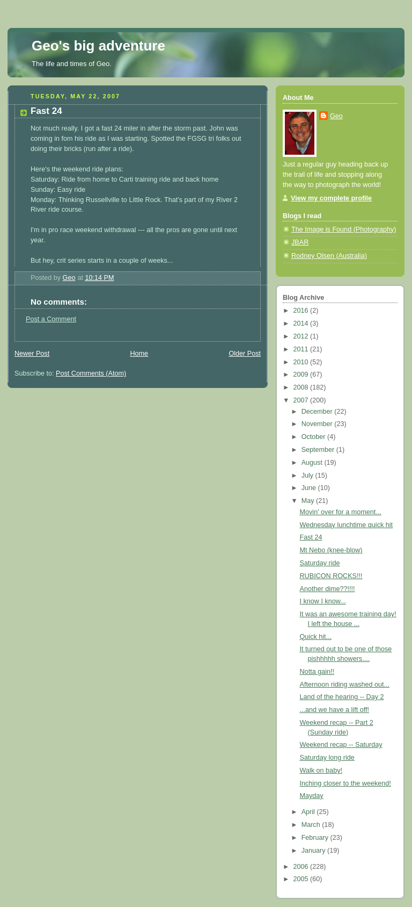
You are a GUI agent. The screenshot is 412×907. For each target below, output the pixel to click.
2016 (302, 310)
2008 (302, 387)
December (318, 411)
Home (139, 353)
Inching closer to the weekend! (345, 783)
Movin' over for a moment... (340, 512)
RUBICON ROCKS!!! (331, 576)
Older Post (245, 353)
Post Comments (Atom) (91, 373)
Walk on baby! (321, 770)
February (315, 837)
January (314, 850)
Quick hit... (316, 636)
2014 (302, 323)
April (309, 812)
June (309, 488)
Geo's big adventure (98, 46)
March (311, 825)
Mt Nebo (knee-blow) (331, 550)
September (318, 450)
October (314, 437)
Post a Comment (51, 319)
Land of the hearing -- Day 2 (342, 697)
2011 (302, 349)
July (308, 475)
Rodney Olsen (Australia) (329, 256)
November (318, 424)
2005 (302, 879)
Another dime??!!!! (327, 589)
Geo (336, 116)
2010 (302, 362)
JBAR (299, 242)
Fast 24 (311, 537)
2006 (302, 866)
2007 (302, 400)
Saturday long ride (327, 757)
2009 (302, 374)
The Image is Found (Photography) (343, 229)
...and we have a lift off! (334, 710)
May (308, 501)
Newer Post (31, 353)
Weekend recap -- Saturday (341, 744)
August (313, 462)
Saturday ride (320, 563)
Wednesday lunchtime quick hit (346, 525)
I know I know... (323, 601)
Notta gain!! (317, 671)
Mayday (311, 796)
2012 (302, 336)
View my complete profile (331, 198)
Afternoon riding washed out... (345, 684)
